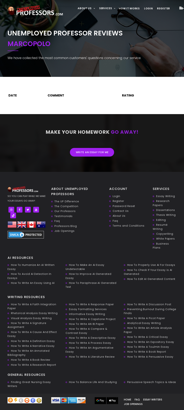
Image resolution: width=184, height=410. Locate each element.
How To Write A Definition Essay (33, 341)
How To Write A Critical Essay (147, 337)
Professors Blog (65, 226)
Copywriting (164, 234)
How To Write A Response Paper (91, 304)
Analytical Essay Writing (144, 323)
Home (127, 399)
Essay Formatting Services (88, 309)
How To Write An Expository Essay (150, 342)
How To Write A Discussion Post (149, 304)
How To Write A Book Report (146, 351)
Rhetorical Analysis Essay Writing (34, 313)
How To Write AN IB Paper (86, 324)
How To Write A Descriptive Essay (92, 338)
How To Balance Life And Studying (93, 382)
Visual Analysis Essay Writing (31, 318)
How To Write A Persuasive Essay (150, 357)
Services (105, 8)
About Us (85, 8)
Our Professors (65, 211)
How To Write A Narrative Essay (33, 346)
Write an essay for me (92, 152)
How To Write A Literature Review (92, 357)
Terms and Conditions (128, 225)
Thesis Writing (166, 215)
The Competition (66, 206)
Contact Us (121, 211)
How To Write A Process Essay (90, 343)
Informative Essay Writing (87, 314)
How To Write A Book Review (30, 360)
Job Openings (64, 231)
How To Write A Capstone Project (92, 319)
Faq (57, 221)
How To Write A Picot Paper (146, 318)
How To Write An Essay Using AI (33, 283)
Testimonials (63, 216)
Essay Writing (165, 196)
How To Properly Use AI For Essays (151, 265)
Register (163, 8)
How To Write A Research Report (33, 365)
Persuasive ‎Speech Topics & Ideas (151, 382)
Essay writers (152, 399)
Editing (161, 220)
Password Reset (124, 206)
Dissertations (165, 210)
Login (148, 8)
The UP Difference (66, 201)
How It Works (129, 8)
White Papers (165, 238)
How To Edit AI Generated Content (151, 279)
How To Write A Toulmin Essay (148, 347)
